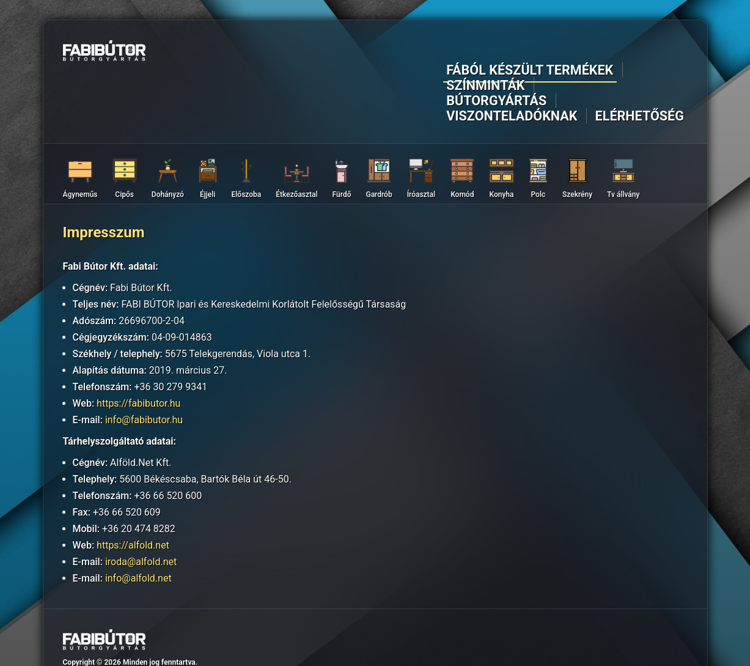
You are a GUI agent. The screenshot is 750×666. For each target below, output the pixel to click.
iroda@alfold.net (141, 503)
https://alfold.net (133, 487)
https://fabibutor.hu (138, 345)
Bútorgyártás (465, 53)
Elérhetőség (655, 53)
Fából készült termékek (286, 53)
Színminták (388, 53)
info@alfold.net (138, 520)
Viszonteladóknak (562, 53)
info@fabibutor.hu (144, 362)
